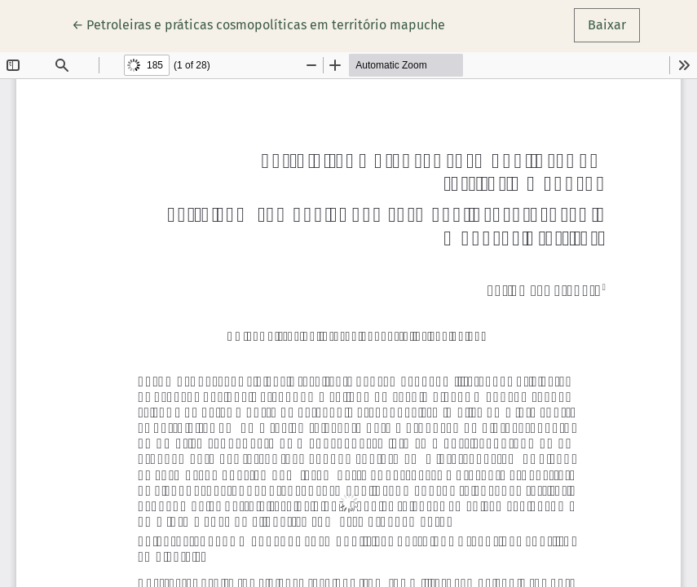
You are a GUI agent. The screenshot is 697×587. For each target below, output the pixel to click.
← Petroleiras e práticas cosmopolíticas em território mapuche (258, 24)
